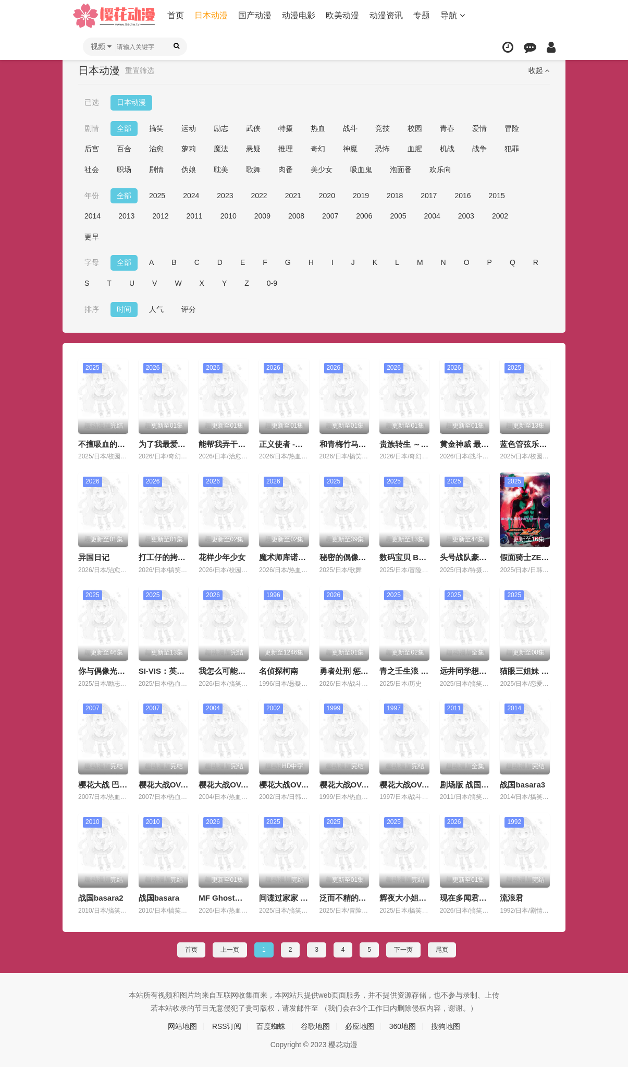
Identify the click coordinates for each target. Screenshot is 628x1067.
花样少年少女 (222, 557)
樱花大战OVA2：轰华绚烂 (365, 784)
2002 (500, 216)
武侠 (253, 128)
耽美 (221, 169)
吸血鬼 (361, 169)
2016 (462, 195)
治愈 (156, 148)
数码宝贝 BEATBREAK (420, 557)
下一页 (403, 949)
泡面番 (401, 169)
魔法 (221, 148)
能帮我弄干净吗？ (230, 443)
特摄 (285, 128)
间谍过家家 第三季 (291, 897)
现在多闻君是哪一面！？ (483, 897)
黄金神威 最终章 (468, 443)
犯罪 (511, 148)
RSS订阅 (227, 1026)
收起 (539, 70)
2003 (466, 216)
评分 (188, 309)
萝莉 (188, 148)
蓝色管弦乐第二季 (531, 443)
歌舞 (253, 169)
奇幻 (318, 148)
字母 (91, 262)
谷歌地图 (315, 1026)
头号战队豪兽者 (467, 557)
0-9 (272, 283)
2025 (157, 195)
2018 (395, 195)
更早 (91, 237)
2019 (361, 195)
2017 (429, 195)
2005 (398, 216)
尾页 (442, 949)
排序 (91, 309)
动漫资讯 (386, 15)
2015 (497, 195)
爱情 (479, 128)
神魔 (350, 148)
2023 (225, 195)
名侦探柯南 (278, 670)
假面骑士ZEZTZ (528, 557)
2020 (327, 195)
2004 (432, 216)
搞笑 (156, 128)
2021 (293, 195)
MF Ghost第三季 (228, 897)
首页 (176, 15)
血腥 (415, 148)
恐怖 (382, 148)
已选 (91, 102)
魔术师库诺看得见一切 (298, 557)
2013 (126, 216)
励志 (221, 128)
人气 (156, 309)
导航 (453, 15)
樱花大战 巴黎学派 (110, 784)
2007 (330, 216)
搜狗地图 (445, 1026)
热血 (318, 128)
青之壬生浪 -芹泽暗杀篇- (422, 670)
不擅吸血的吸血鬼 (109, 443)
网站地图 (182, 1026)
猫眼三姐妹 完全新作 (536, 670)
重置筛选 (139, 70)
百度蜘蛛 (271, 1026)
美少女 (322, 169)
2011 (194, 216)
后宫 (91, 148)
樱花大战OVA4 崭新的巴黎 (245, 784)
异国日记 (93, 557)
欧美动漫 (343, 15)
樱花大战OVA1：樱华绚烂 (425, 784)
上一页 (229, 949)
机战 (447, 148)
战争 (479, 148)
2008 (296, 216)
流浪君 (511, 897)
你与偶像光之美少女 (113, 670)
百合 (124, 148)
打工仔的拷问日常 (170, 557)
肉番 (285, 169)
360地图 (402, 1026)
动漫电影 (299, 15)
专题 (422, 15)
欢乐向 (440, 169)
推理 (285, 148)
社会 (91, 169)
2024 (191, 195)
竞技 (382, 128)
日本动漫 (211, 15)
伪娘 (188, 169)
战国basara (159, 897)
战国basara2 (101, 897)
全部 (124, 128)
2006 (364, 216)
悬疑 (253, 148)
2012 (160, 216)
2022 (259, 195)
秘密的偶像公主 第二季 (359, 557)
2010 (228, 216)
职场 (124, 169)
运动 (188, 128)
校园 (415, 128)
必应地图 (359, 1026)
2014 (92, 216)
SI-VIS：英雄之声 (169, 670)
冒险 (511, 128)
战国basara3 (522, 784)
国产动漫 (255, 15)
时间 (124, 309)
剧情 (91, 128)
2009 (262, 216)
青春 (447, 128)
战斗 (350, 128)
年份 (91, 195)
